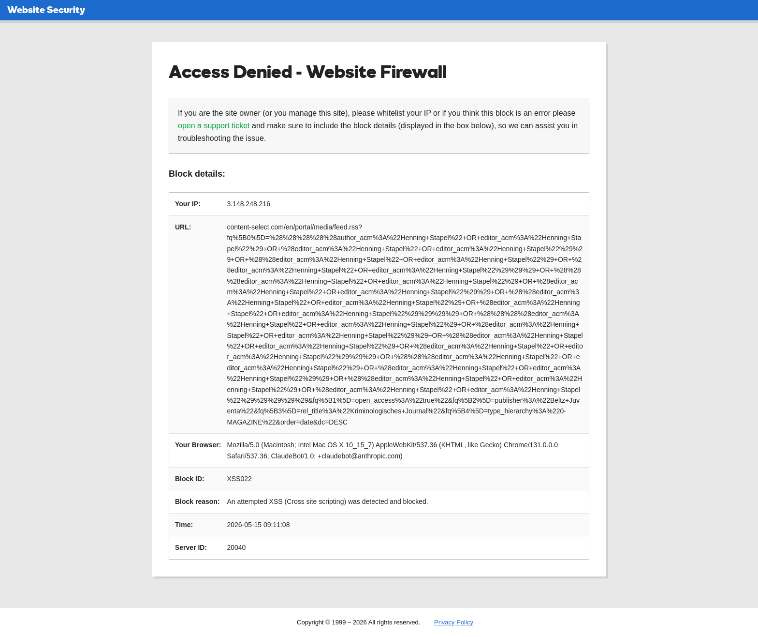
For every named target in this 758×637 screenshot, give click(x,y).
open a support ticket (214, 125)
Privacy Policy (453, 622)
